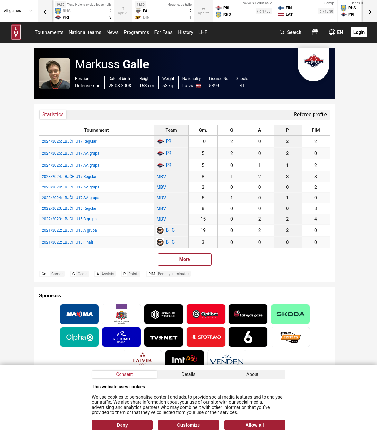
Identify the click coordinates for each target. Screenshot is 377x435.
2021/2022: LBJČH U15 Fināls (68, 242)
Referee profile (310, 114)
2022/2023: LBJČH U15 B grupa (69, 219)
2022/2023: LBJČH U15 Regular (69, 208)
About (252, 374)
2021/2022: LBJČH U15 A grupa (69, 230)
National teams (85, 32)
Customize (188, 425)
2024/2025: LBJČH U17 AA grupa (70, 153)
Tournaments (49, 32)
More (184, 259)
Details (189, 374)
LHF (202, 32)
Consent (124, 374)
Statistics (53, 114)
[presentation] (45, 11)
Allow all (255, 425)
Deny (122, 425)
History (185, 32)
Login (359, 32)
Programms (136, 32)
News (112, 32)
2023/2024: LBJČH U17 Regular (69, 176)
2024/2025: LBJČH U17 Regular (69, 141)
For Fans (163, 32)
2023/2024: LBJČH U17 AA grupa (70, 187)
